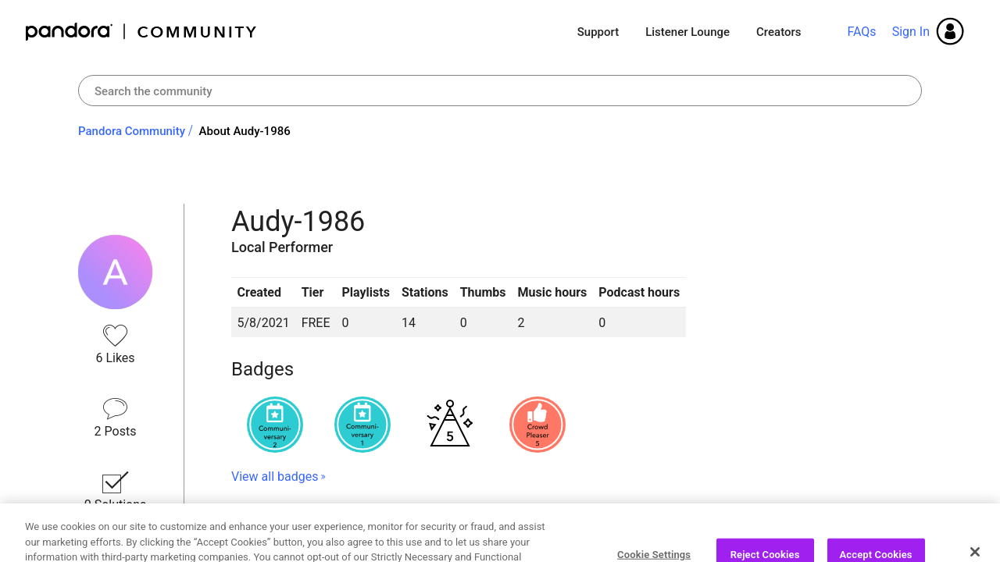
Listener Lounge (687, 32)
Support (598, 32)
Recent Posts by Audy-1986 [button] (345, 532)
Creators (778, 32)
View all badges (274, 476)
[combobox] (500, 90)
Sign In (911, 31)
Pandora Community (141, 32)
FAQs (861, 31)
